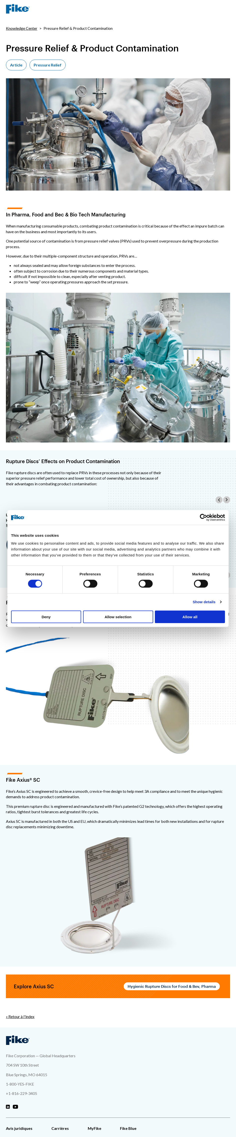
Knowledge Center (21, 28)
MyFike (94, 1128)
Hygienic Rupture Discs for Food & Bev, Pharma (172, 986)
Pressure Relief (47, 65)
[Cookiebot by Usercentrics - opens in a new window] (203, 517)
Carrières (60, 1128)
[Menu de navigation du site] (226, 9)
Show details (204, 602)
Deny (46, 617)
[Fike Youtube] (15, 1107)
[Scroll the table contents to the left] (219, 499)
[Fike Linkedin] (8, 1107)
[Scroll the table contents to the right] (226, 499)
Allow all (189, 617)
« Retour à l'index (20, 1016)
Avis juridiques (19, 1128)
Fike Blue (128, 1128)
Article (16, 65)
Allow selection (117, 617)
